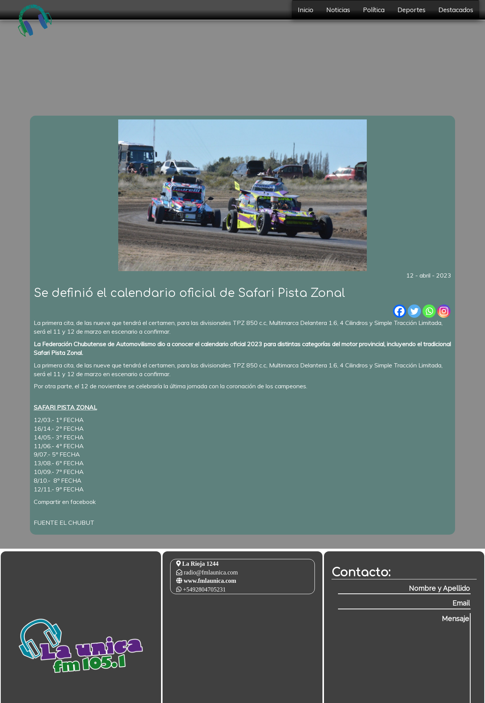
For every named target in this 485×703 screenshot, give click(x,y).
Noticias (338, 10)
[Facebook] (399, 311)
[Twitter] (414, 311)
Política (374, 10)
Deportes (411, 10)
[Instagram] (444, 311)
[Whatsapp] (429, 311)
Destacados (455, 10)
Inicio (305, 10)
